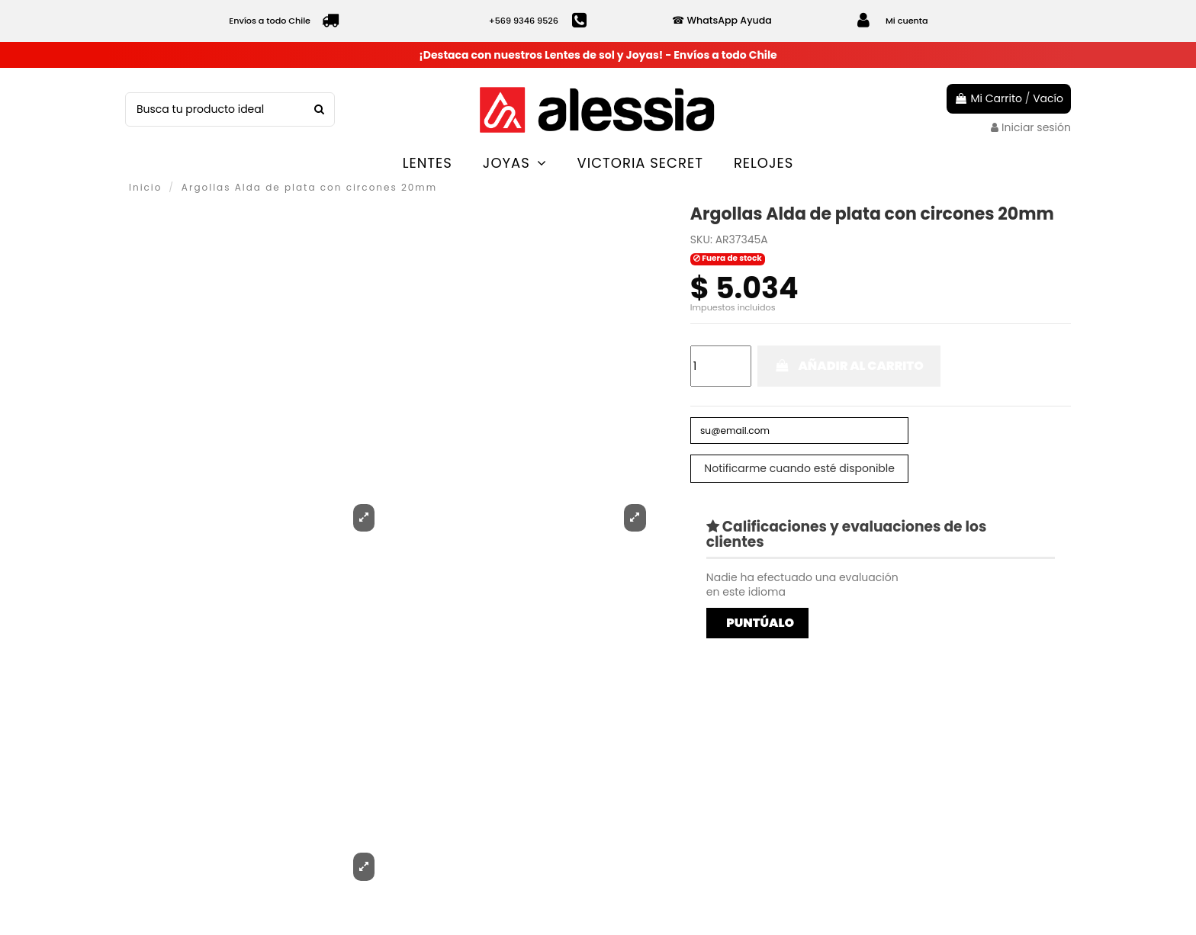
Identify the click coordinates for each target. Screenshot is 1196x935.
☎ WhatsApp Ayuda (721, 20)
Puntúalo (760, 626)
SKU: (701, 240)
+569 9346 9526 (523, 20)
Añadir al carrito (849, 365)
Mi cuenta (907, 20)
